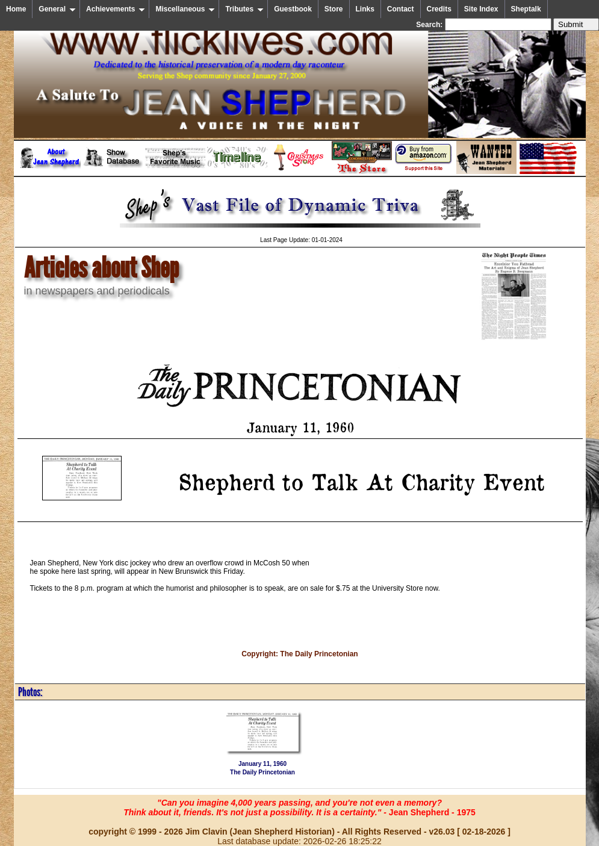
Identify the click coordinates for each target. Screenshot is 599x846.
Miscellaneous (185, 9)
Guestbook (293, 9)
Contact (400, 9)
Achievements (115, 9)
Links (365, 9)
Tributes (244, 9)
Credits (439, 9)
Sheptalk (526, 9)
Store (333, 9)
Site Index (481, 9)
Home (16, 9)
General (57, 9)
